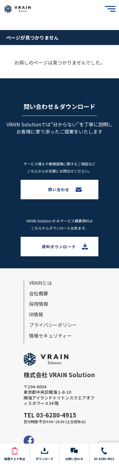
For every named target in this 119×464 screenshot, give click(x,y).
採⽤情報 (38, 303)
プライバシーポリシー (53, 324)
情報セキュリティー (50, 335)
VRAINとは (40, 282)
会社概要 (38, 293)
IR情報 (36, 314)
